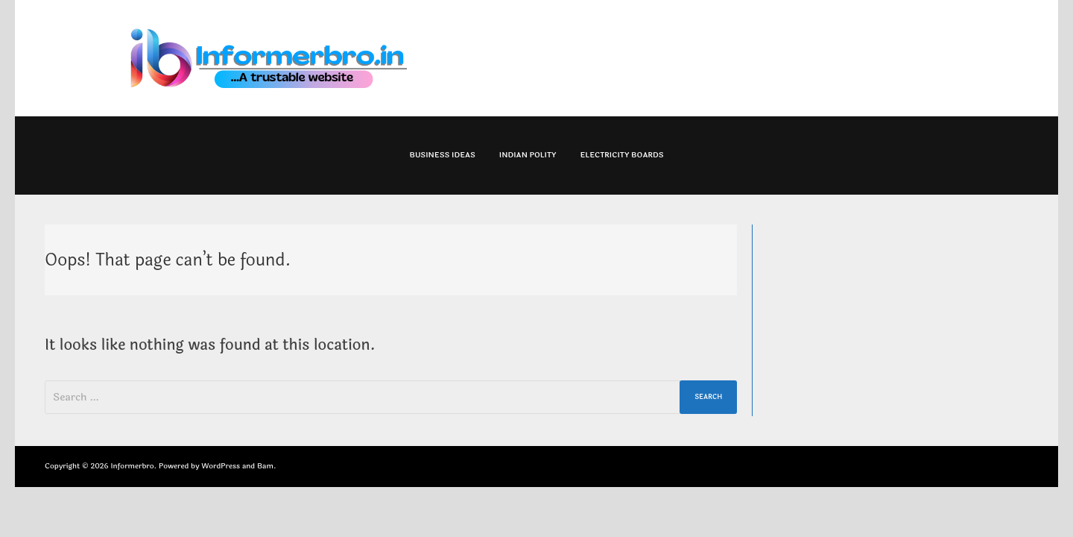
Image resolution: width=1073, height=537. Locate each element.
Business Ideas (442, 155)
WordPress (220, 466)
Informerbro (131, 466)
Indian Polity (528, 155)
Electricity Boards (621, 155)
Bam (265, 466)
